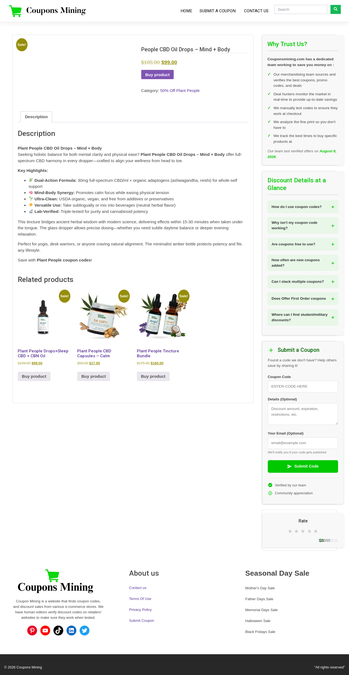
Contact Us (256, 10)
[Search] (300, 9)
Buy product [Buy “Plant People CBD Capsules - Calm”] (94, 376)
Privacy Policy (140, 610)
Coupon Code (279, 377)
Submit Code (302, 466)
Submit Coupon (141, 620)
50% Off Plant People (180, 90)
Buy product (157, 74)
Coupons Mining (29, 667)
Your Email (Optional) (285, 433)
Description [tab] (36, 116)
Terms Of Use (140, 599)
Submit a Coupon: (218, 10)
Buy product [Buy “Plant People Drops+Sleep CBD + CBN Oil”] (34, 376)
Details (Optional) (282, 399)
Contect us (138, 588)
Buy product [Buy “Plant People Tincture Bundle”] (153, 376)
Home (186, 10)
